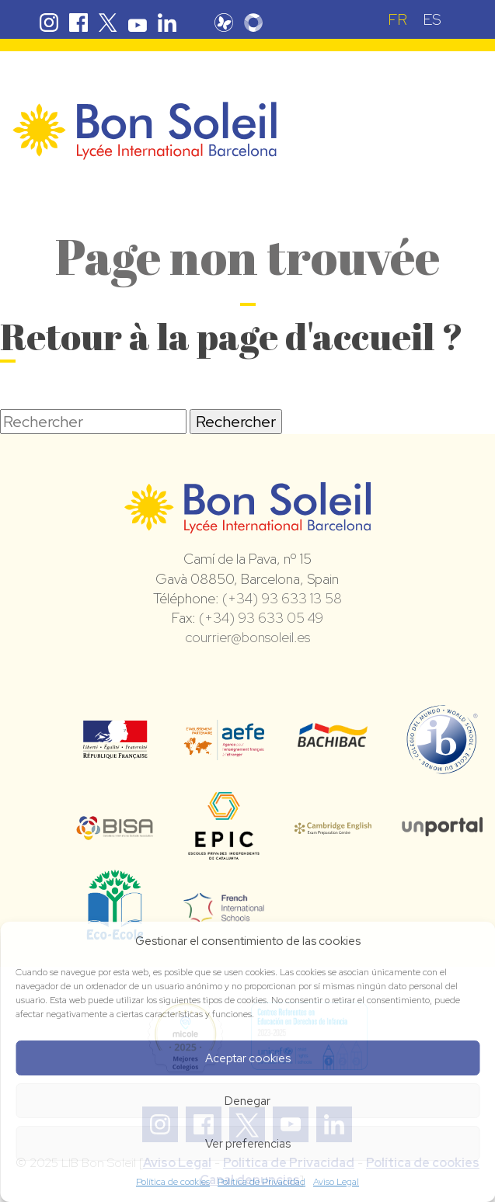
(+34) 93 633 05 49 (261, 618)
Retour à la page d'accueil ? (231, 336)
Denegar (247, 1101)
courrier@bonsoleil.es (247, 637)
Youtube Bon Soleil (137, 22)
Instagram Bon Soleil (49, 22)
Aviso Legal (336, 1182)
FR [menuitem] (397, 19)
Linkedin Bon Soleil (167, 22)
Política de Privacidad (261, 1182)
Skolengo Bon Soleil (253, 22)
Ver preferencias (248, 1144)
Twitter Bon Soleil (108, 22)
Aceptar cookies (248, 1058)
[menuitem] (397, 19)
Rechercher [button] (236, 422)
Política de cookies (173, 1182)
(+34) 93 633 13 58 (282, 598)
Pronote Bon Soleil (223, 22)
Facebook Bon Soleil (78, 22)
